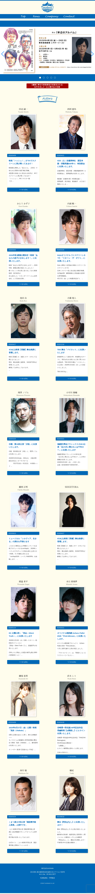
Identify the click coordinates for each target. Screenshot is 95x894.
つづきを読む (23, 190)
